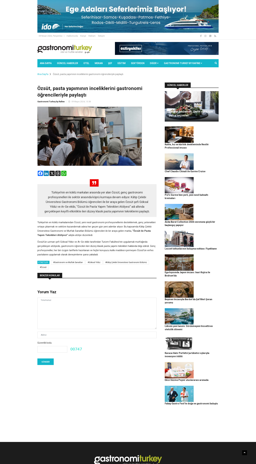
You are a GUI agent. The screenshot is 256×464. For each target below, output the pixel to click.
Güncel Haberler (67, 63)
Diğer (154, 63)
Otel (86, 63)
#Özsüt (43, 267)
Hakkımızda (72, 36)
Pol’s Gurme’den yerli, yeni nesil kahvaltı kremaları (206, 167)
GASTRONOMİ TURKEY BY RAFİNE (183, 63)
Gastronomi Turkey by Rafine (51, 101)
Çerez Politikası (193, 460)
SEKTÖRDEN (137, 63)
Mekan (99, 63)
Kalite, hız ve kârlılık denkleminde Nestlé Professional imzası (205, 131)
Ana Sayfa (46, 63)
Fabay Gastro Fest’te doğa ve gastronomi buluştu (205, 311)
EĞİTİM (122, 63)
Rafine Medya (73, 460)
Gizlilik (181, 460)
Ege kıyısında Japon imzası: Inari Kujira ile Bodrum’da (205, 221)
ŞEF (110, 63)
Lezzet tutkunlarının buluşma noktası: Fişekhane (205, 203)
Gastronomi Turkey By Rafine (95, 460)
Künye (83, 36)
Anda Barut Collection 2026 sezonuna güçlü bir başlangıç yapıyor (206, 185)
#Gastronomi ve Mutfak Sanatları (68, 262)
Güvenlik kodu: (44, 342)
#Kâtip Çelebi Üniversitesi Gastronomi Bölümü (126, 262)
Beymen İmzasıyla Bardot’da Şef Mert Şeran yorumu (204, 239)
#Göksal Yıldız (94, 262)
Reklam (92, 36)
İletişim (101, 36)
